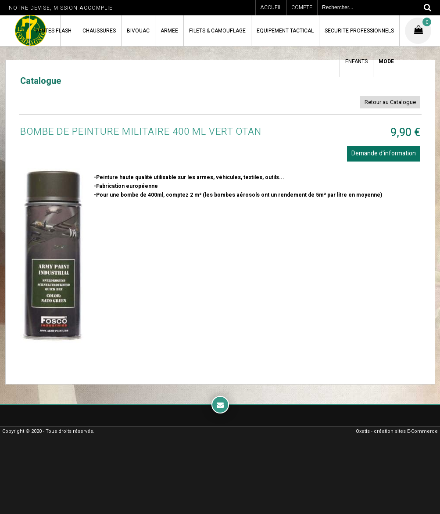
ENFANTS (356, 61)
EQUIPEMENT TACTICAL (285, 31)
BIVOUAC (138, 31)
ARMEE (169, 31)
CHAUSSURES (99, 31)
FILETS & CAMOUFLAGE (217, 31)
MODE (386, 61)
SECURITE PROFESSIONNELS (359, 31)
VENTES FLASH (53, 31)
